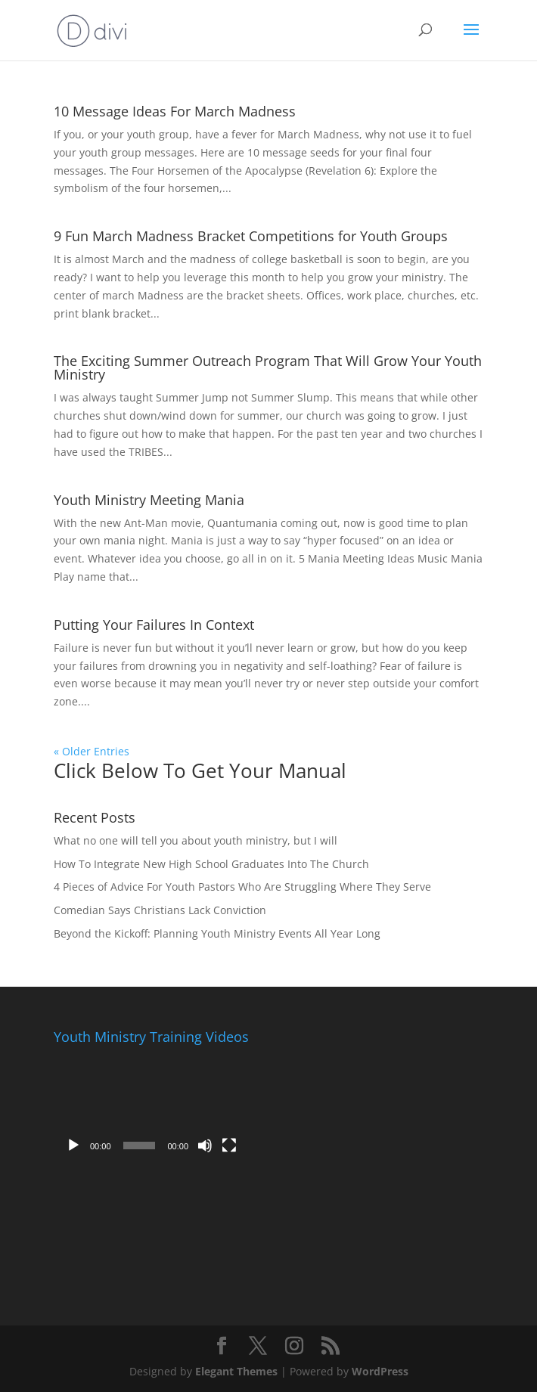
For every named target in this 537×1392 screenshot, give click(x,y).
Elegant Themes (236, 1371)
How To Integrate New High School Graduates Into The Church (211, 864)
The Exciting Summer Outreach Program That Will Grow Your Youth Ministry (268, 367)
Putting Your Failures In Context (154, 624)
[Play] (73, 1145)
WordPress (380, 1371)
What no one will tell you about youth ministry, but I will (195, 840)
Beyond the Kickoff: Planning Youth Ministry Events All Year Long (217, 933)
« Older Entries (91, 751)
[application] (151, 1106)
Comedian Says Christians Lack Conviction (160, 910)
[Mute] (205, 1145)
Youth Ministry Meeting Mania (149, 500)
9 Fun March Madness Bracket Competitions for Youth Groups (251, 236)
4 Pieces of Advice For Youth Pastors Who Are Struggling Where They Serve (242, 886)
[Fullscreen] (229, 1145)
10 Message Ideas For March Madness (175, 111)
